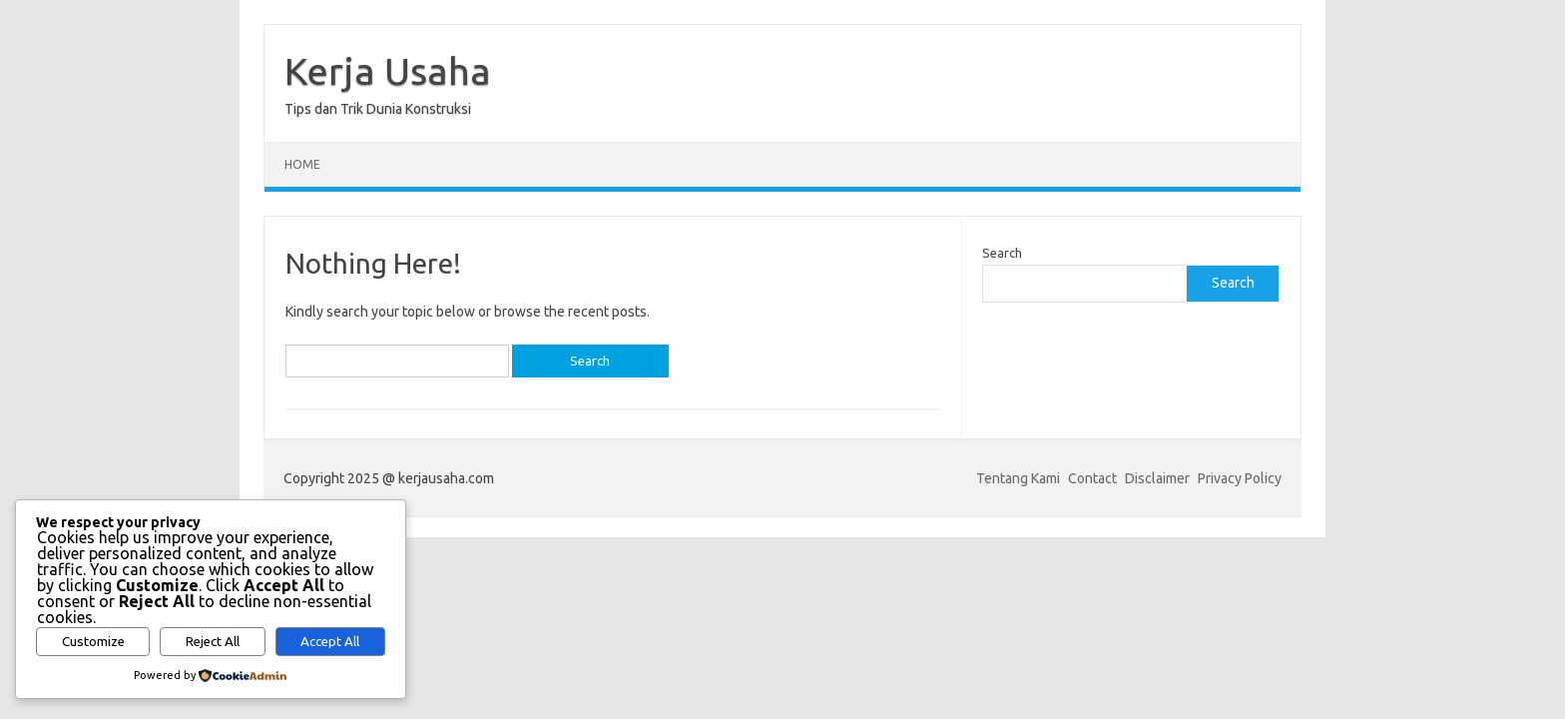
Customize (93, 641)
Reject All (213, 641)
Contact (1092, 478)
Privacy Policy (1240, 478)
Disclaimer (1157, 478)
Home (302, 164)
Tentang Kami (1018, 478)
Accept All (329, 641)
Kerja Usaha (387, 71)
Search (1002, 253)
